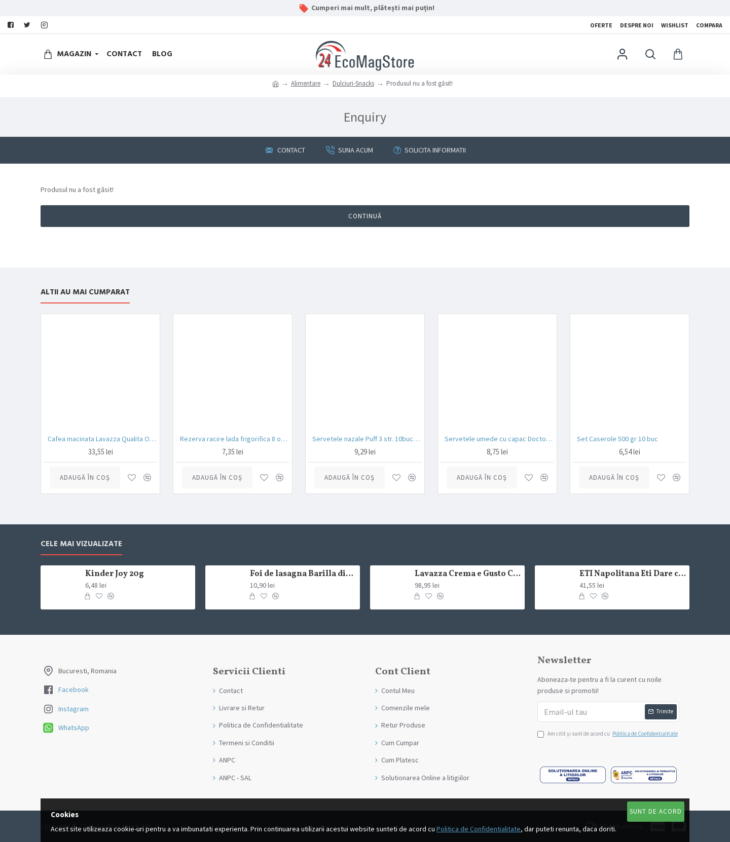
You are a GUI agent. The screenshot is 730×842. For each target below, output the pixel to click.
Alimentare (305, 83)
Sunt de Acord (656, 811)
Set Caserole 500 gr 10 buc (617, 438)
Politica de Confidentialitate (478, 828)
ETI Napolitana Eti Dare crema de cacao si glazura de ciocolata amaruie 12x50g (632, 574)
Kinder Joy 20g (114, 574)
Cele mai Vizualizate (81, 544)
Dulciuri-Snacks (353, 83)
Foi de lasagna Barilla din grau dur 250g (303, 574)
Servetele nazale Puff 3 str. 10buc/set (367, 438)
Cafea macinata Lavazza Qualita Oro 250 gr (102, 438)
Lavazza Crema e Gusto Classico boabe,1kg (468, 574)
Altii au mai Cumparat (85, 292)
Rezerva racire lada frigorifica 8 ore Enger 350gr (234, 438)
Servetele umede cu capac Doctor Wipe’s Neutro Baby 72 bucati (499, 438)
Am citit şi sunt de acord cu (608, 734)
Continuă (365, 216)
